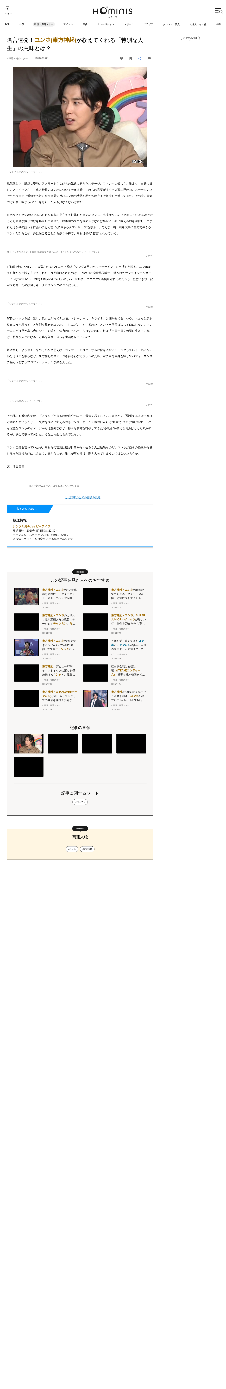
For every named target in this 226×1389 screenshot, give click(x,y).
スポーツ (129, 24)
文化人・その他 (198, 24)
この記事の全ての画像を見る (83, 828)
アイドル (68, 24)
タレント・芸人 (171, 24)
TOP (7, 24)
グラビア (148, 24)
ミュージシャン (105, 24)
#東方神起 (87, 1216)
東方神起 (42, 190)
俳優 (22, 24)
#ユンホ (72, 1216)
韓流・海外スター (44, 24)
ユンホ (55, 190)
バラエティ (80, 1169)
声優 (85, 24)
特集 (218, 24)
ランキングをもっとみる (184, 390)
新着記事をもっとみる (183, 231)
